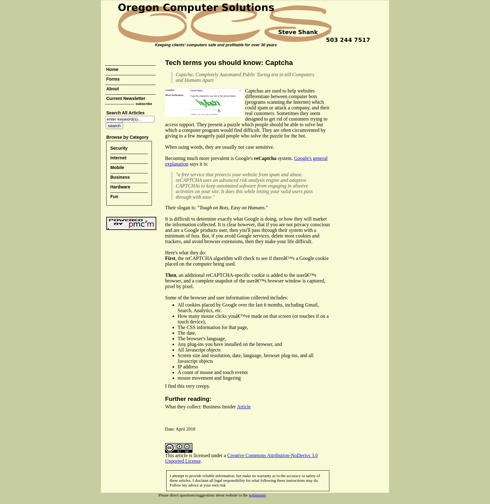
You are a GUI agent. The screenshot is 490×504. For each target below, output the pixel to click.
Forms (113, 79)
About (112, 88)
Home (112, 69)
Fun (114, 196)
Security (119, 148)
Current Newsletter (125, 98)
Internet (118, 157)
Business (120, 177)
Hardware (120, 186)
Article (244, 406)
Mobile (117, 167)
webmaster (257, 495)
